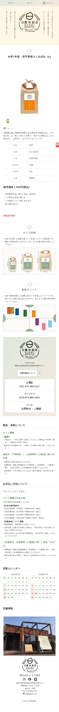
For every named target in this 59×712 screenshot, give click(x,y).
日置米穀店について (28, 373)
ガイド (9, 3)
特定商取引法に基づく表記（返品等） (21, 194)
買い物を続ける (11, 204)
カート (28, 3)
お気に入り (9, 128)
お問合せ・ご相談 (29, 408)
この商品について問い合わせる (18, 201)
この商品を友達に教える (15, 197)
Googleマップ (30, 694)
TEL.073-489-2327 (29, 386)
